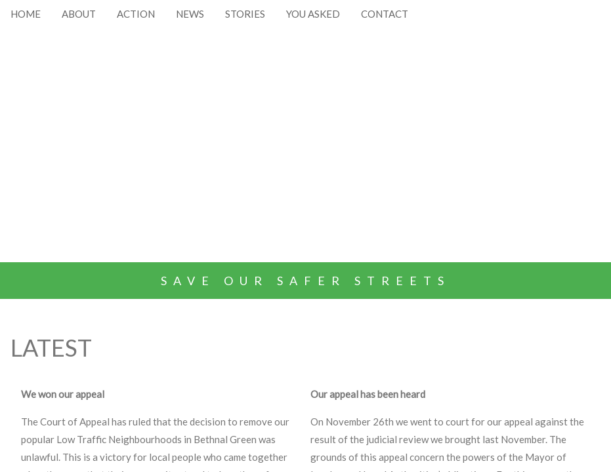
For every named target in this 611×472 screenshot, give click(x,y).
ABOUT (79, 14)
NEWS (190, 14)
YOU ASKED (313, 14)
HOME (26, 14)
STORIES (245, 14)
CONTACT (384, 14)
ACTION (136, 14)
